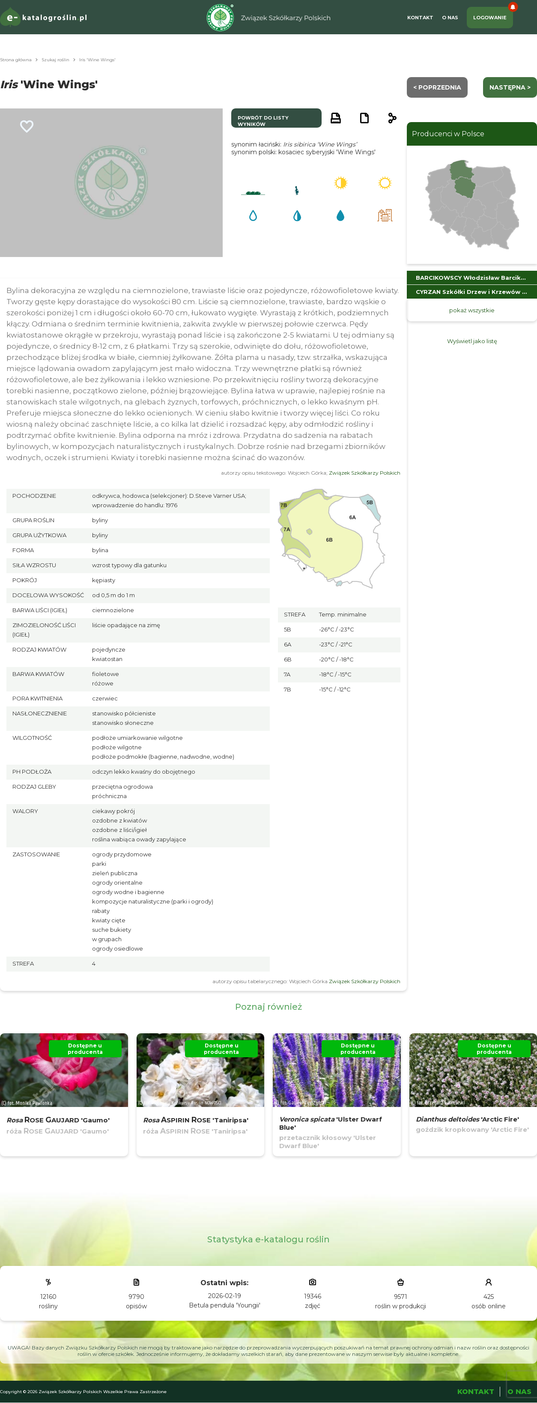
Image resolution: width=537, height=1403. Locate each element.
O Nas (450, 18)
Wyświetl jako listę (472, 341)
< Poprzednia (437, 87)
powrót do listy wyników (263, 121)
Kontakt (420, 18)
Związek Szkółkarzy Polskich (364, 473)
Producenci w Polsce (448, 134)
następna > (510, 87)
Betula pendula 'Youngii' (224, 1305)
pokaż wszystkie (472, 310)
